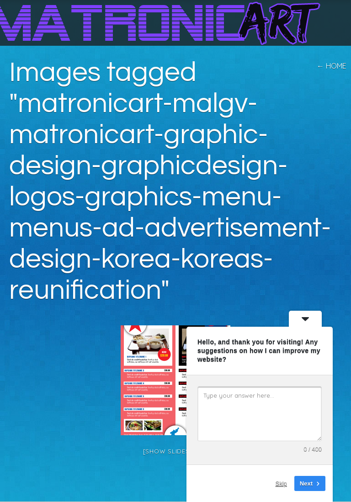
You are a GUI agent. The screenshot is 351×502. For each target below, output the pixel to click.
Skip (281, 483)
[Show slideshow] (175, 451)
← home (331, 65)
